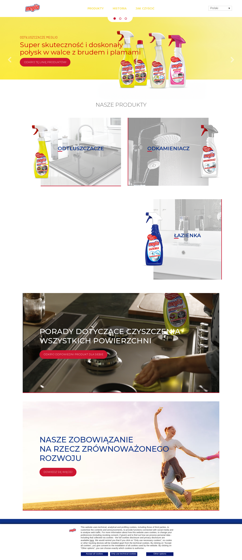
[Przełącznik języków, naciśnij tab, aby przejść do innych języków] (220, 8)
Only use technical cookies (123, 554)
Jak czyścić (145, 8)
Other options (159, 554)
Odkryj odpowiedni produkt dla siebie (74, 354)
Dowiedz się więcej (58, 472)
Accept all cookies (94, 554)
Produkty (96, 8)
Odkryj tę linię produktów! (45, 62)
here (92, 540)
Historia (120, 8)
